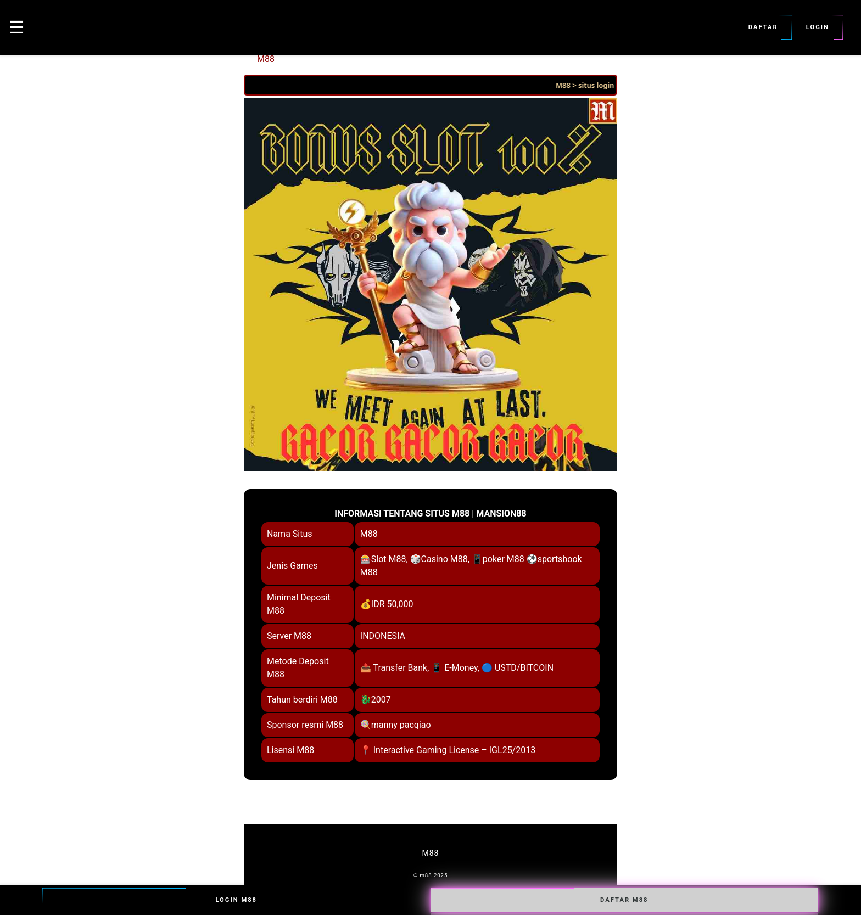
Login (817, 27)
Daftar (763, 27)
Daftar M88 (624, 900)
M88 (266, 59)
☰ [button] (17, 27)
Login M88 (236, 900)
